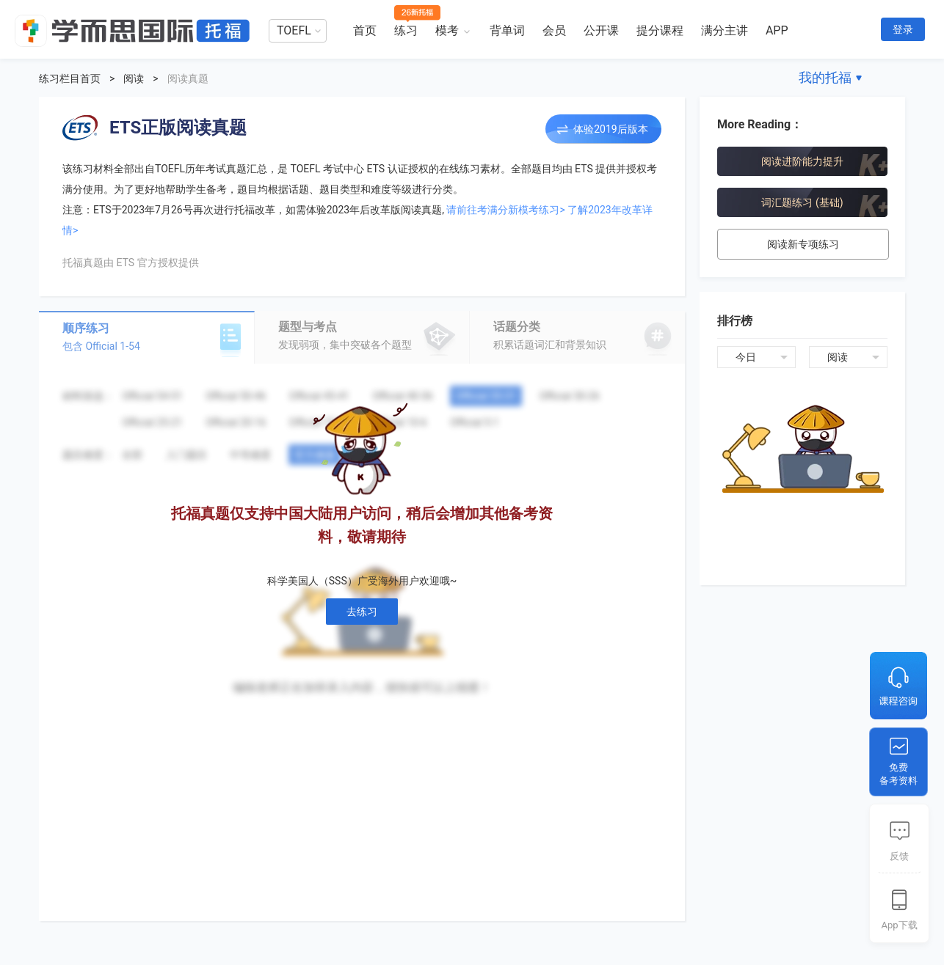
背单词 (507, 30)
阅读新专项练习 (803, 244)
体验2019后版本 (610, 129)
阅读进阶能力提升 (802, 161)
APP (777, 30)
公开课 (601, 30)
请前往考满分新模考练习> (505, 210)
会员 (554, 30)
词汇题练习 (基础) (802, 202)
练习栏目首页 (70, 78)
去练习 (361, 611)
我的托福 (825, 77)
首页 (365, 30)
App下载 (899, 925)
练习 (406, 30)
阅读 (133, 78)
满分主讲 (724, 30)
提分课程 (659, 30)
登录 (903, 29)
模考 (447, 30)
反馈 (899, 856)
